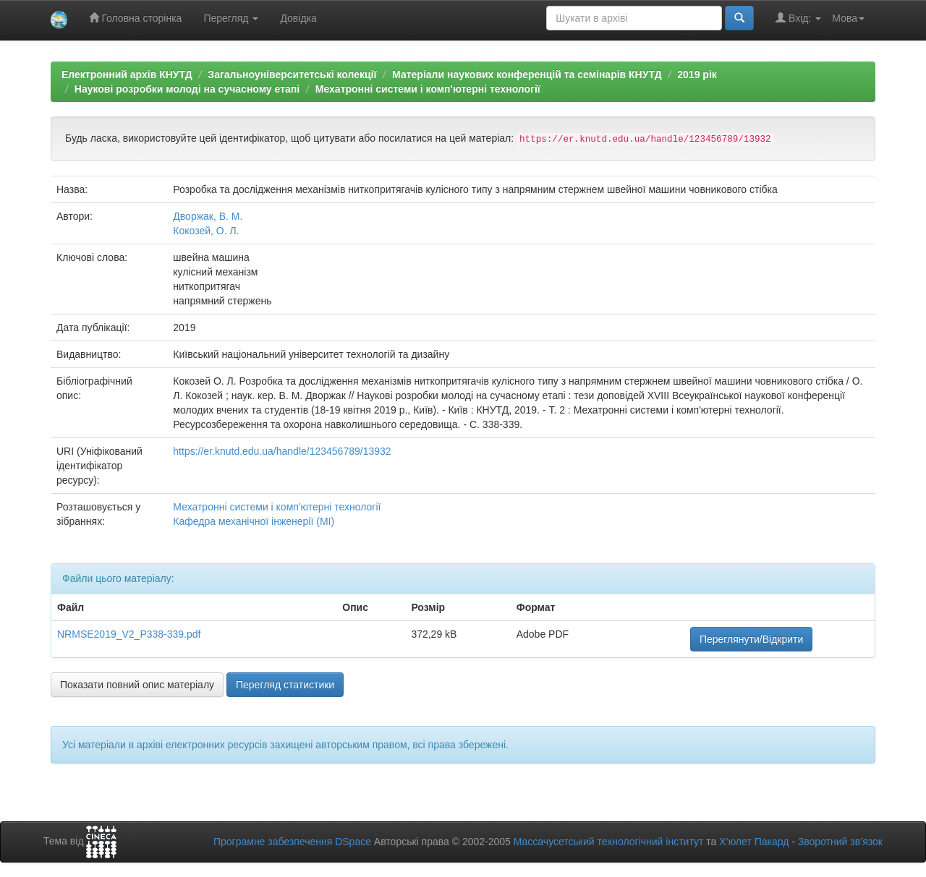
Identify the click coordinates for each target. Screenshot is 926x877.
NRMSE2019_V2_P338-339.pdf (128, 634)
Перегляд (230, 18)
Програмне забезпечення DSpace (292, 841)
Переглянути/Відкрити (751, 639)
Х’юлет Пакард (754, 841)
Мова (848, 18)
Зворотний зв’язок (840, 841)
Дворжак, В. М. (207, 216)
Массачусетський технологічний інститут (609, 841)
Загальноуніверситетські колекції (292, 74)
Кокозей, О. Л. (206, 230)
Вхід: (798, 18)
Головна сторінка (135, 18)
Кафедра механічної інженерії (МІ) (253, 521)
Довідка (298, 18)
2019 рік (696, 74)
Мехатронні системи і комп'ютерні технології (427, 89)
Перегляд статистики (285, 684)
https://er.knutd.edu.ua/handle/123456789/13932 (282, 451)
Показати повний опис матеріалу (137, 684)
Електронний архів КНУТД (126, 74)
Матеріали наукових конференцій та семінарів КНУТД (527, 74)
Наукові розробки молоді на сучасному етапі (187, 89)
